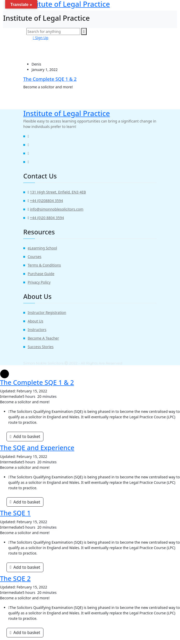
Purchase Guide (41, 273)
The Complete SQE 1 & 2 (50, 79)
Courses (34, 256)
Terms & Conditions (44, 265)
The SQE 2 (15, 578)
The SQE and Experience (37, 447)
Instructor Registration (47, 312)
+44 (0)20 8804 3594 (47, 217)
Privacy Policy (39, 282)
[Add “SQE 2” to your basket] (24, 632)
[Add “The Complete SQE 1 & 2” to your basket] (24, 436)
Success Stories (41, 346)
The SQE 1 (15, 512)
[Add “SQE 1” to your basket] (24, 567)
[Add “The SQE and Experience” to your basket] (24, 502)
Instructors (37, 329)
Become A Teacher (43, 338)
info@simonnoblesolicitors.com (57, 209)
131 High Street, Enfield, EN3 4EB (58, 192)
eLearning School (42, 248)
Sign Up (40, 37)
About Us (35, 321)
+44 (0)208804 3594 (46, 200)
